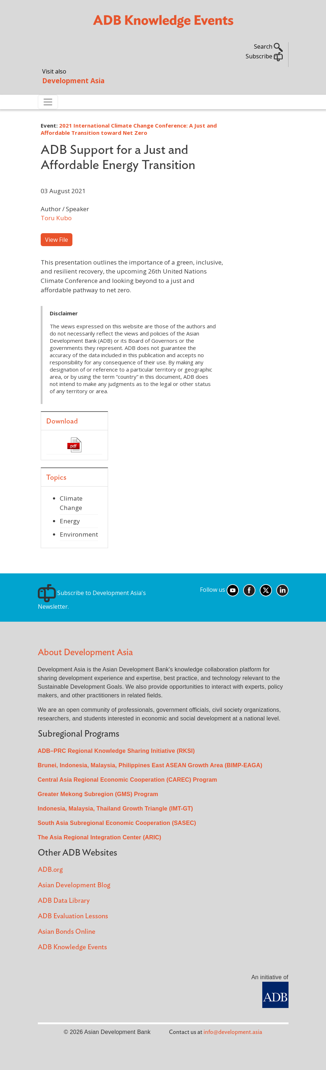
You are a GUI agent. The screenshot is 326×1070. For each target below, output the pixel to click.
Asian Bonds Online (66, 931)
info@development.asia (233, 1032)
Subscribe (264, 56)
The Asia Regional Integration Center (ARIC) (99, 837)
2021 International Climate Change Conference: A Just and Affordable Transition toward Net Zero (129, 129)
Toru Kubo (56, 218)
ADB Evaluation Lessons (73, 916)
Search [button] (268, 46)
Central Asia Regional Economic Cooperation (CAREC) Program (127, 780)
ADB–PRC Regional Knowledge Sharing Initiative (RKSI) (116, 751)
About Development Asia (85, 652)
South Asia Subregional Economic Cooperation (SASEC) (117, 823)
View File (56, 240)
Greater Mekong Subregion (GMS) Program (98, 794)
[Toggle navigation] (48, 102)
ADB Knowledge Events (72, 947)
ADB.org (50, 869)
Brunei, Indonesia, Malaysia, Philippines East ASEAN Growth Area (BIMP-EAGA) (150, 765)
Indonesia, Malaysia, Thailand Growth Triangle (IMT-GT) (115, 808)
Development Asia (73, 80)
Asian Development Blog (74, 885)
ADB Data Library (64, 900)
